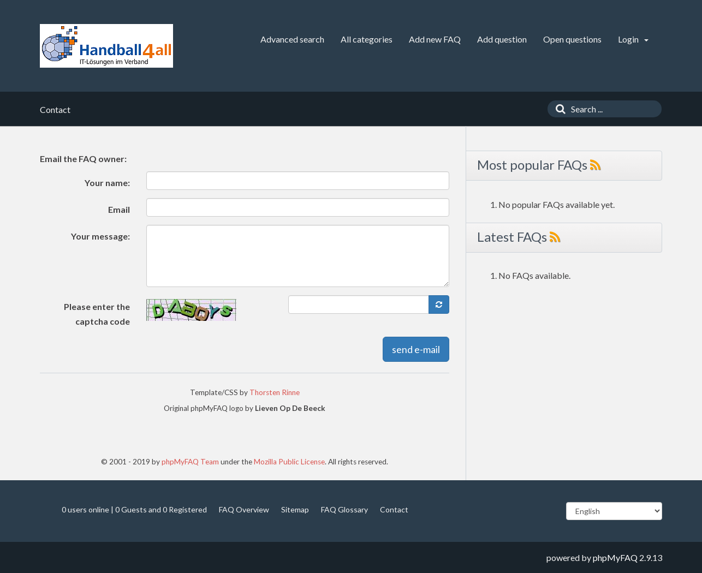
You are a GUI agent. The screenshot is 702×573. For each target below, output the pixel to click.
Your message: (100, 236)
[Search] (558, 108)
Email (119, 209)
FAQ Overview (244, 509)
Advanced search (292, 39)
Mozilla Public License (289, 461)
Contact (394, 509)
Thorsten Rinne (274, 392)
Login (633, 39)
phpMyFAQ (615, 557)
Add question (502, 39)
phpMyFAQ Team (190, 461)
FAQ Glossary (344, 509)
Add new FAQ (435, 39)
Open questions (572, 39)
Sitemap (295, 509)
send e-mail (416, 349)
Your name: (107, 182)
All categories (366, 39)
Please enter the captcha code (97, 313)
